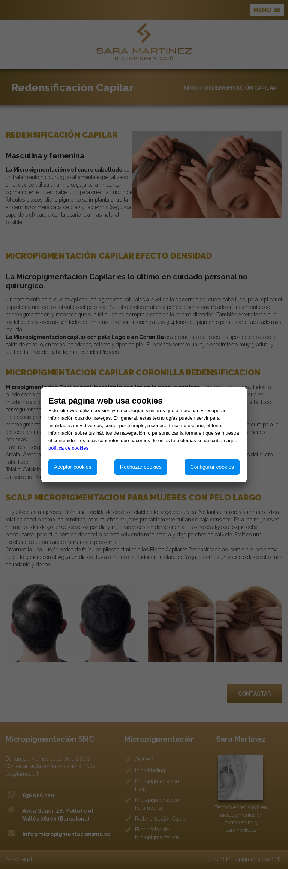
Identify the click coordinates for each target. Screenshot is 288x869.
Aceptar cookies (73, 467)
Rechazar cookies (141, 467)
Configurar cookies (212, 467)
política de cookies (68, 448)
